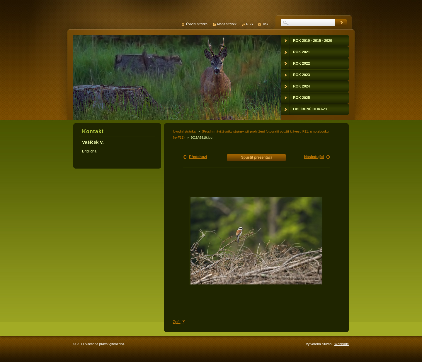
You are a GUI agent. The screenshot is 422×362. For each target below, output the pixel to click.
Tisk (265, 24)
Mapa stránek (226, 24)
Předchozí (198, 157)
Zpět (177, 322)
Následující (314, 157)
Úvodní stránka (184, 131)
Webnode (341, 344)
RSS (249, 24)
